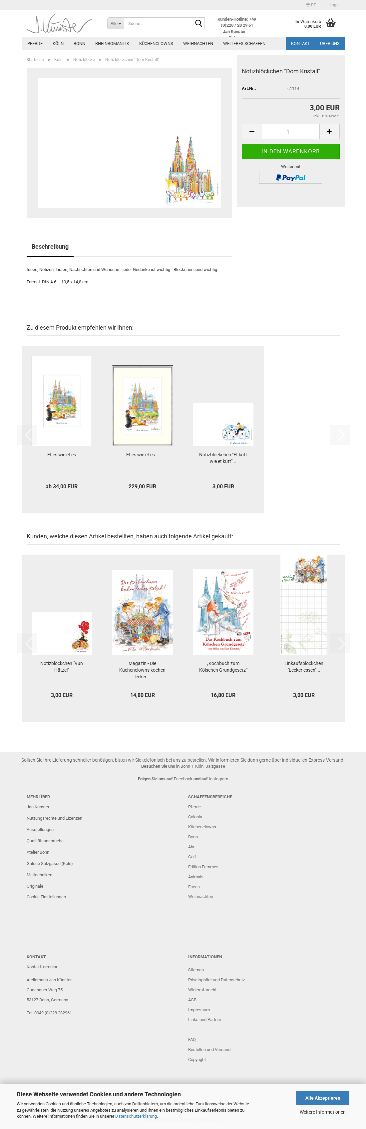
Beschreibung (50, 246)
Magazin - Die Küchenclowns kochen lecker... (142, 670)
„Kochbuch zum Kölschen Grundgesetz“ (223, 667)
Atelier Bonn (38, 852)
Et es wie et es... (142, 454)
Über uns (330, 43)
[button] (311, 5)
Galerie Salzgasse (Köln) (50, 863)
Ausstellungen (40, 829)
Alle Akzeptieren (322, 1098)
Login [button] (332, 5)
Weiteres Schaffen (244, 43)
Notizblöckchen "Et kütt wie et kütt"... (223, 458)
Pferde (35, 43)
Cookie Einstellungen (46, 896)
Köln (58, 43)
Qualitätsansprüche (45, 840)
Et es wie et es (61, 454)
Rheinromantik (112, 43)
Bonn (79, 43)
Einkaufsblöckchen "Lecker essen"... (303, 667)
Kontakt (300, 43)
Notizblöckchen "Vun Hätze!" (61, 667)
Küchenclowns (156, 43)
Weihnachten (198, 43)
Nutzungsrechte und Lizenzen (54, 818)
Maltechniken (39, 874)
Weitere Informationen (323, 1112)
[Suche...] (115, 23)
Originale (35, 886)
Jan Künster (38, 806)
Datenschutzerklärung (136, 1116)
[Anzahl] (290, 131)
